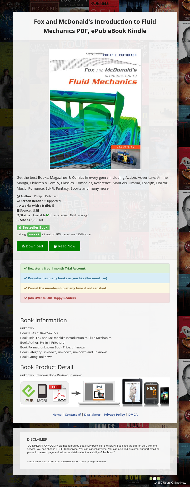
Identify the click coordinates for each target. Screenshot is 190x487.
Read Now (64, 246)
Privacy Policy (114, 414)
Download (32, 246)
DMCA (133, 414)
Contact (73, 414)
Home (56, 414)
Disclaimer (92, 414)
